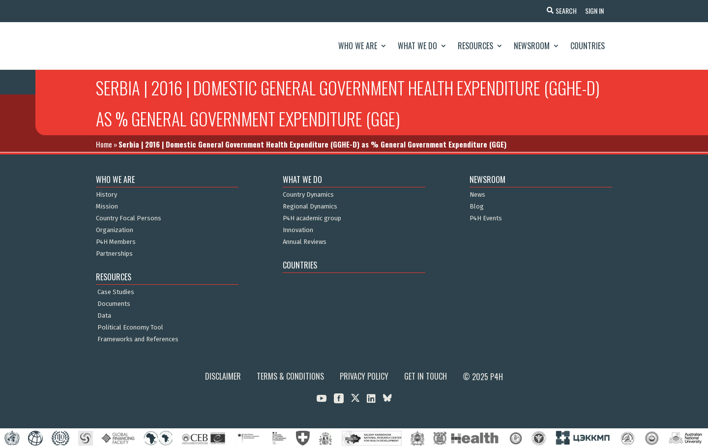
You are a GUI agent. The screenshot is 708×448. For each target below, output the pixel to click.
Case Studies (115, 292)
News (477, 194)
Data (104, 315)
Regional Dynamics (310, 206)
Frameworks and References (137, 339)
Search (563, 10)
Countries (587, 46)
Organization (114, 230)
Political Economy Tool (130, 327)
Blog (477, 206)
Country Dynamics (308, 194)
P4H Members (116, 242)
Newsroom (532, 46)
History (106, 194)
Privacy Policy (364, 376)
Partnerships (114, 253)
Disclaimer (223, 376)
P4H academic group (312, 218)
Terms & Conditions (290, 376)
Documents (113, 303)
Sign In (593, 10)
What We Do (417, 46)
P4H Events (486, 218)
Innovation (298, 230)
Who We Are (357, 46)
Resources (475, 46)
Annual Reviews (304, 242)
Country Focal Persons (128, 218)
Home (104, 144)
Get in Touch (425, 376)
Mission (107, 206)
